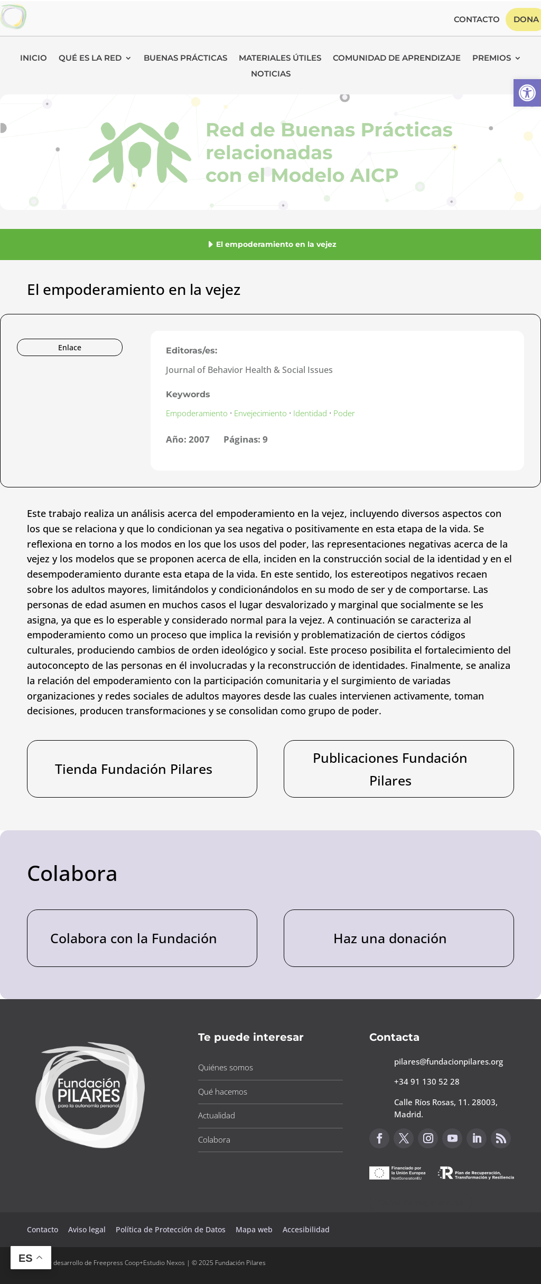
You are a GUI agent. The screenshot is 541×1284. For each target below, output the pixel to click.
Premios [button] (491, 58)
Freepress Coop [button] (116, 1262)
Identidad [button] (310, 413)
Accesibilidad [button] (306, 1229)
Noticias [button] (271, 74)
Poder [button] (344, 413)
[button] (527, 93)
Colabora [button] (214, 1139)
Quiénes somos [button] (225, 1067)
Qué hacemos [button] (222, 1091)
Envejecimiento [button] (260, 413)
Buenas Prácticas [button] (185, 58)
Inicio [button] (33, 58)
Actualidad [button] (216, 1115)
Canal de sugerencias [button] (420, 1202)
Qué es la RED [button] (90, 58)
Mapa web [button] (254, 1229)
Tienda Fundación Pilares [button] (133, 769)
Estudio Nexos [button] (164, 1262)
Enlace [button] (69, 347)
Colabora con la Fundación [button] (133, 938)
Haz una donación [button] (390, 938)
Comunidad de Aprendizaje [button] (397, 58)
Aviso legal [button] (88, 1229)
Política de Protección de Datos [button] (172, 1229)
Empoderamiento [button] (197, 413)
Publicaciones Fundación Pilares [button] (390, 769)
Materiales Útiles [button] (280, 58)
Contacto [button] (477, 20)
